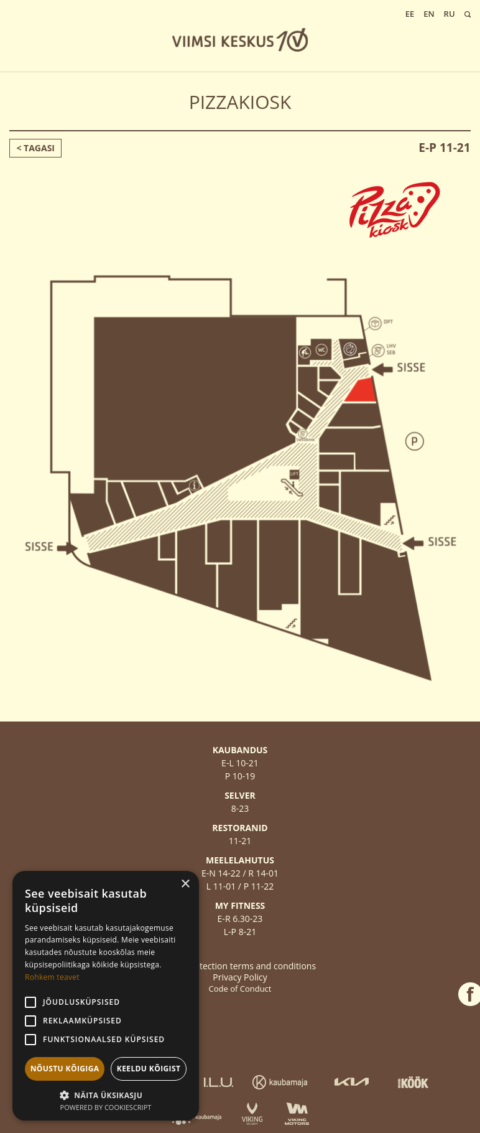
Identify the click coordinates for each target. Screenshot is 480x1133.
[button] (106, 1094)
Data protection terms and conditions (240, 966)
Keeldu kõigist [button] (149, 1068)
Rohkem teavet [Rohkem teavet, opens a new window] (52, 977)
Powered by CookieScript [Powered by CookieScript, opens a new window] (106, 1107)
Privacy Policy (240, 977)
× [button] (185, 884)
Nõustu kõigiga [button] (64, 1068)
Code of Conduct (240, 988)
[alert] (105, 996)
